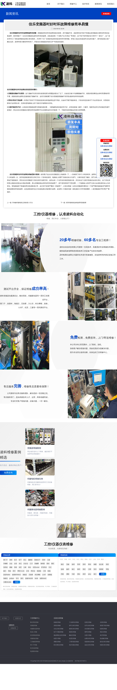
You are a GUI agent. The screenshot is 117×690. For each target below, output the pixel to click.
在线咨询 (13, 628)
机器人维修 (33, 632)
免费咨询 (8, 472)
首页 (48, 4)
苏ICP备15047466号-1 (81, 661)
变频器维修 (33, 625)
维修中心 (73, 4)
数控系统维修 (34, 622)
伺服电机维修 (34, 638)
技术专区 (85, 4)
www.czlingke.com (63, 661)
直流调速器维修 (35, 635)
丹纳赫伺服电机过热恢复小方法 (22, 202)
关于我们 (60, 4)
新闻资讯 (98, 4)
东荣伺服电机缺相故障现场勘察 (76, 202)
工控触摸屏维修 (35, 641)
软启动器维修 (34, 648)
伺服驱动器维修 (35, 628)
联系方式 (18, 618)
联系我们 (110, 4)
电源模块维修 (34, 651)
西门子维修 (33, 645)
